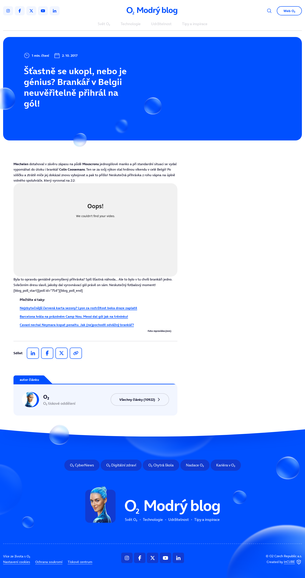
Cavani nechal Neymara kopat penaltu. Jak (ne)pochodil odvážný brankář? (77, 324)
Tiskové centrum (80, 561)
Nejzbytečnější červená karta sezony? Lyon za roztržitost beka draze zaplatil (78, 308)
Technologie (131, 24)
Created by (284, 562)
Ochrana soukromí (48, 561)
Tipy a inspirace (194, 24)
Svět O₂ (104, 24)
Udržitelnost (161, 24)
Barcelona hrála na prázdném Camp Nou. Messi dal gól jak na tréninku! (74, 316)
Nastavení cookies (16, 561)
